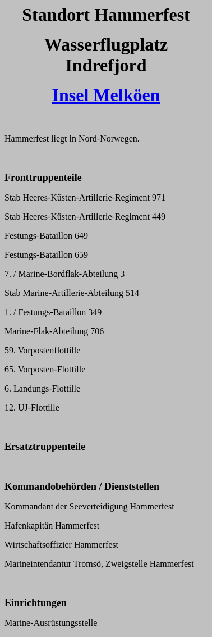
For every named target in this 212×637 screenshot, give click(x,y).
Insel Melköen (106, 95)
